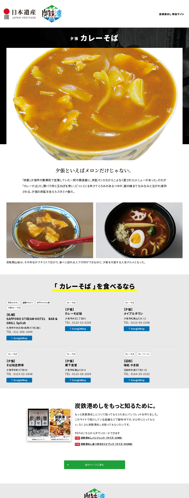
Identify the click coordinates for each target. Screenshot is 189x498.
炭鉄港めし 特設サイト (166, 13)
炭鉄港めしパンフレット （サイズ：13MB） (105, 438)
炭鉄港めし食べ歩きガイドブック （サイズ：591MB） (111, 444)
